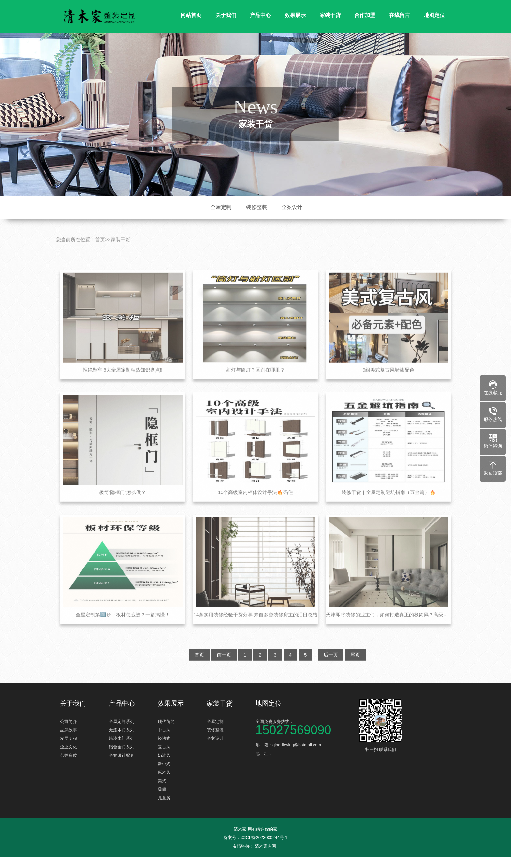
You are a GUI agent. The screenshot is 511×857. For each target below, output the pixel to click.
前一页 (224, 666)
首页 (100, 251)
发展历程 (68, 738)
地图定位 (434, 15)
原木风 (164, 772)
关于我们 (225, 15)
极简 (162, 789)
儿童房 (164, 797)
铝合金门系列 (121, 746)
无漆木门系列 (121, 729)
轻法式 (164, 738)
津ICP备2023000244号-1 (264, 837)
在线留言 (399, 15)
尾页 (355, 666)
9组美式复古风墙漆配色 (388, 381)
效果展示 (295, 15)
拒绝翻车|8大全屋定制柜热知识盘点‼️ (123, 381)
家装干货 (330, 15)
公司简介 (68, 721)
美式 (162, 780)
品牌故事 (68, 729)
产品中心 (260, 15)
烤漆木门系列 (121, 738)
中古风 (164, 729)
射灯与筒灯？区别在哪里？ (255, 381)
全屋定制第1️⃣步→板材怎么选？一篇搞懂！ (123, 626)
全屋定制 (221, 207)
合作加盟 (364, 15)
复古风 (164, 746)
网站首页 (191, 15)
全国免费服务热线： (304, 726)
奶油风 (164, 755)
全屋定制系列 (121, 721)
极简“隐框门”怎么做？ (122, 503)
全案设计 (292, 207)
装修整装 (256, 207)
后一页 (330, 666)
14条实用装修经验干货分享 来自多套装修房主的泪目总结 (256, 626)
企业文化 (68, 746)
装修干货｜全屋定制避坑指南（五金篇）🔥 (389, 503)
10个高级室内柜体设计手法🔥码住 (255, 503)
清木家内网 (265, 846)
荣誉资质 (68, 755)
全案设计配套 (121, 755)
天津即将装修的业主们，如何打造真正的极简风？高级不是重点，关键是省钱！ (388, 626)
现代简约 (166, 721)
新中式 (164, 763)
